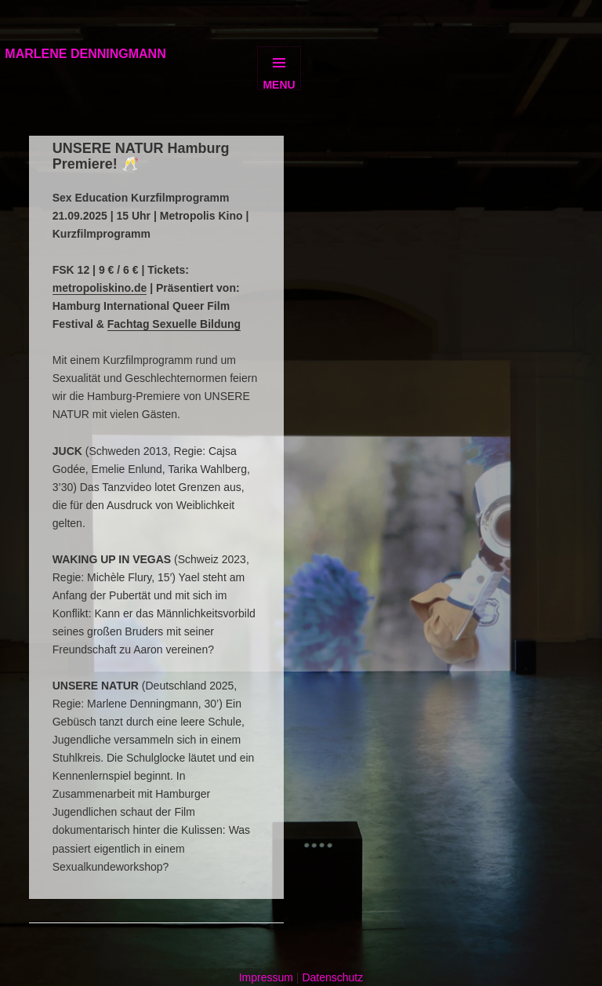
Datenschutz (332, 977)
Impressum (266, 977)
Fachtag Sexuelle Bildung (174, 324)
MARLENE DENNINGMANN (85, 53)
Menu (279, 84)
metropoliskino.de (100, 288)
